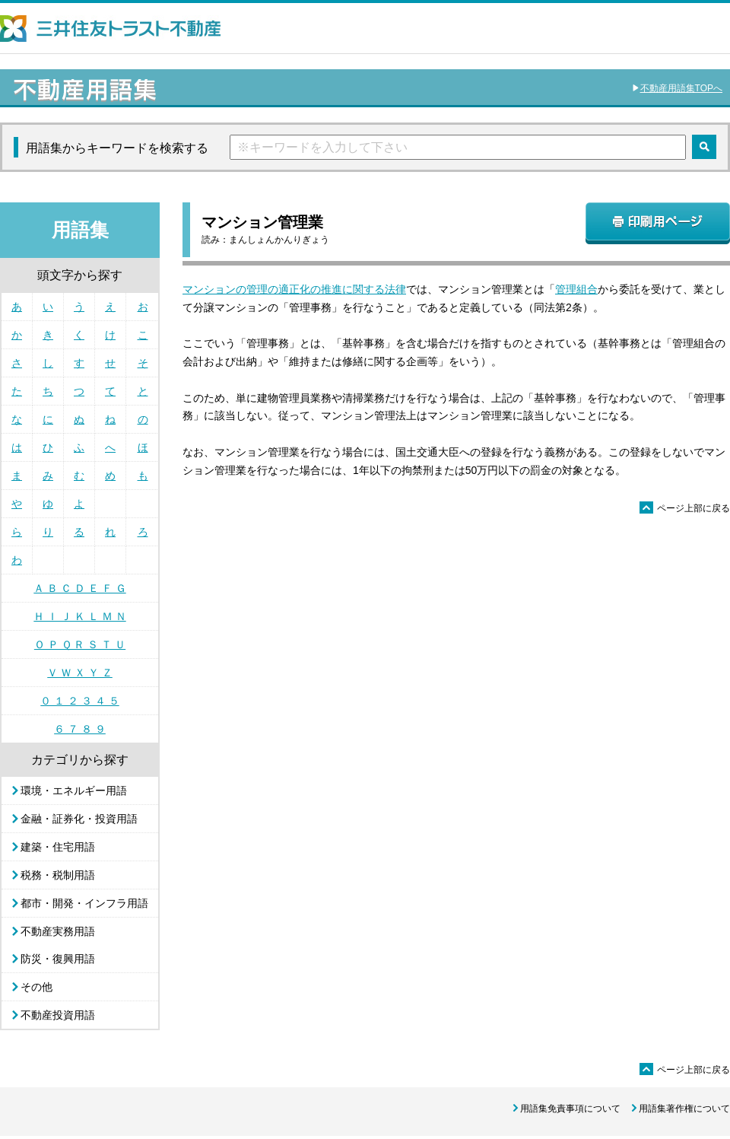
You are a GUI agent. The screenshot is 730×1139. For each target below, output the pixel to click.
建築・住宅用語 (58, 847)
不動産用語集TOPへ (681, 88)
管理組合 (576, 289)
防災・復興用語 (58, 959)
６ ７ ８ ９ (80, 729)
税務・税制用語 (58, 875)
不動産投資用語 (58, 1015)
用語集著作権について (684, 1108)
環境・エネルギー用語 (74, 790)
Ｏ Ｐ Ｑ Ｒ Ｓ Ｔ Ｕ (79, 644)
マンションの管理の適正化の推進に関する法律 (294, 289)
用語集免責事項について (570, 1108)
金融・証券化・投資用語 (79, 819)
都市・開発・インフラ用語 (84, 903)
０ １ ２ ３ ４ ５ (79, 701)
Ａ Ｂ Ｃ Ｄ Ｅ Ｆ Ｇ (79, 588)
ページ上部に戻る (685, 508)
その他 (36, 987)
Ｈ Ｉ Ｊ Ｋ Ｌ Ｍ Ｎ (79, 616)
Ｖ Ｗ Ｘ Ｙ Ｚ (80, 673)
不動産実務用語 (58, 931)
